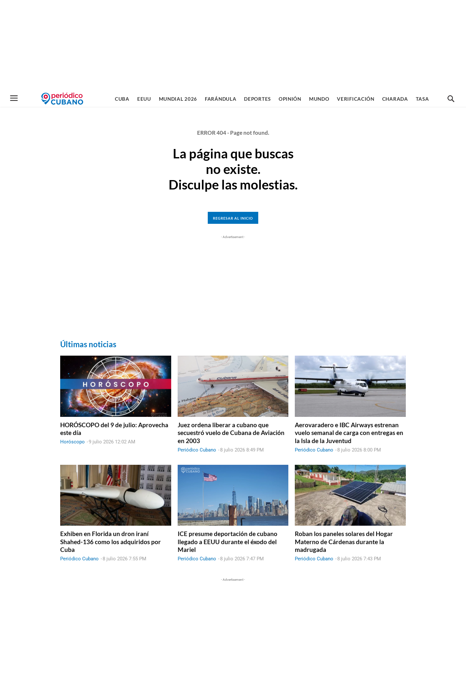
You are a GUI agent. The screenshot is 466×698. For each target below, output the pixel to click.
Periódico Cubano (197, 450)
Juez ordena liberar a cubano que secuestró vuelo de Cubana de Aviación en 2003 (231, 432)
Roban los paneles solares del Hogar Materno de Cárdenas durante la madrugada (344, 541)
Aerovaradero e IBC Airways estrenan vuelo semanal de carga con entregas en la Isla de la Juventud (349, 432)
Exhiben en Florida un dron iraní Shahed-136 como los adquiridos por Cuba (110, 541)
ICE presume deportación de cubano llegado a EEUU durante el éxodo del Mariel (227, 541)
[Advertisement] (233, 45)
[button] (450, 99)
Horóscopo (72, 442)
